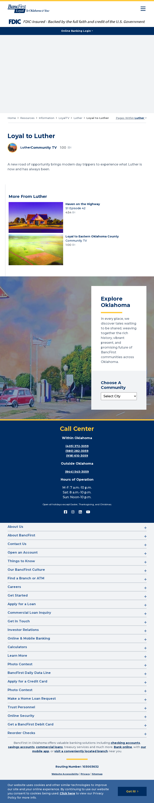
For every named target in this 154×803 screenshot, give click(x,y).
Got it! (131, 791)
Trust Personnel (21, 717)
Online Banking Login (76, 30)
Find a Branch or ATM (26, 588)
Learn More (17, 665)
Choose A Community (113, 395)
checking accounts (125, 752)
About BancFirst (21, 545)
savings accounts (21, 756)
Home (12, 118)
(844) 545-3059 (77, 481)
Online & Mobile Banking (29, 648)
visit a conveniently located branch (81, 761)
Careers (14, 596)
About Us (15, 536)
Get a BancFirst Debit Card (31, 734)
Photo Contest (20, 674)
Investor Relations (23, 639)
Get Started (18, 605)
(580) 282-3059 (77, 460)
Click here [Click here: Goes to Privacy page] (67, 793)
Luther (78, 118)
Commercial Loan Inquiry (29, 622)
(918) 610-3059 (77, 465)
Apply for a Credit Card (27, 691)
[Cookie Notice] (77, 791)
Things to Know (21, 571)
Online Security (21, 725)
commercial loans (49, 756)
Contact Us (17, 553)
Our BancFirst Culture (26, 579)
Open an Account (23, 562)
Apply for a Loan (22, 614)
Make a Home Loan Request (32, 708)
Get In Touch (19, 631)
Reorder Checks (21, 742)
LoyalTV (64, 118)
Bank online (123, 756)
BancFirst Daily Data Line (29, 682)
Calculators (17, 657)
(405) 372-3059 (77, 455)
